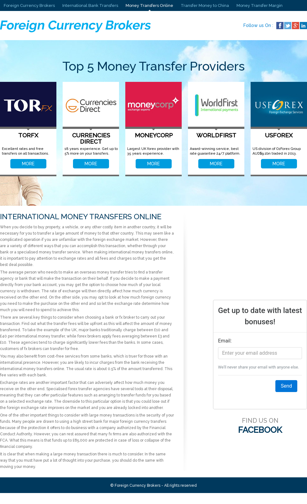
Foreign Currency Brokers (29, 5)
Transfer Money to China (205, 5)
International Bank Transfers (90, 5)
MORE (28, 163)
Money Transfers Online (149, 5)
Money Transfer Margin (260, 5)
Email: (225, 341)
